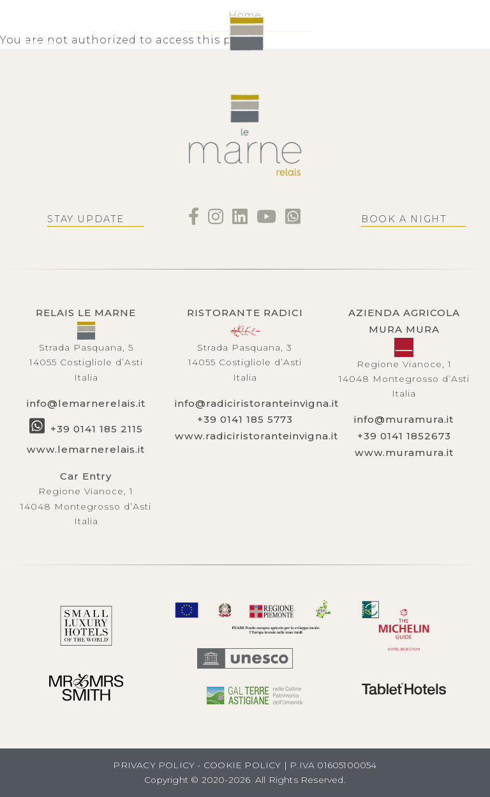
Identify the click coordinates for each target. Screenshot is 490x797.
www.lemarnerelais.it (86, 449)
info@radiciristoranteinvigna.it (257, 403)
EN (76, 34)
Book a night (404, 219)
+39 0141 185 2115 (96, 429)
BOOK (445, 34)
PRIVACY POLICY (154, 765)
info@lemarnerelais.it (86, 403)
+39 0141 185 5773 (245, 419)
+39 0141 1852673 (404, 436)
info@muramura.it (404, 419)
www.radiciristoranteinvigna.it (256, 436)
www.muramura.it (404, 452)
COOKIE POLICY (242, 765)
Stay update (85, 219)
